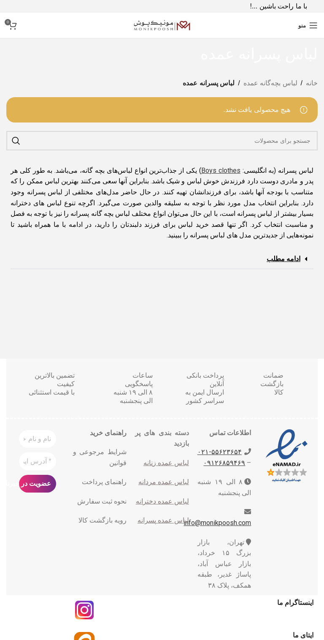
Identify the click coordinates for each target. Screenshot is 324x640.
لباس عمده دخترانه (162, 501)
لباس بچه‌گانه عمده (270, 83)
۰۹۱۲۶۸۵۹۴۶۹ (224, 463)
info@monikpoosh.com (217, 523)
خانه (312, 83)
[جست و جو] (162, 140)
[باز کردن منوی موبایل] (308, 25)
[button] (162, 259)
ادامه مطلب (283, 259)
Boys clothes (220, 170)
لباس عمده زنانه (166, 463)
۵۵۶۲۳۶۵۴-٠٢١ (219, 452)
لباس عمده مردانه (163, 482)
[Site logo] (162, 24)
